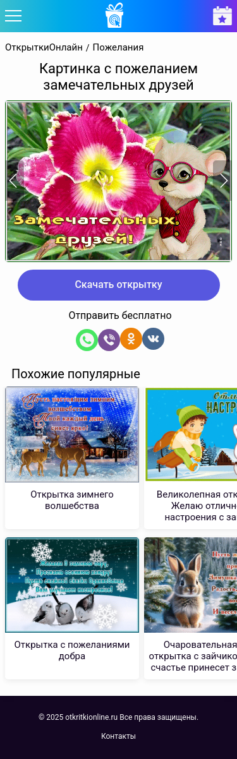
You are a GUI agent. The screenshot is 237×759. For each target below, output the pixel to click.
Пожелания (118, 47)
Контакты (118, 736)
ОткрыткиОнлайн (44, 47)
